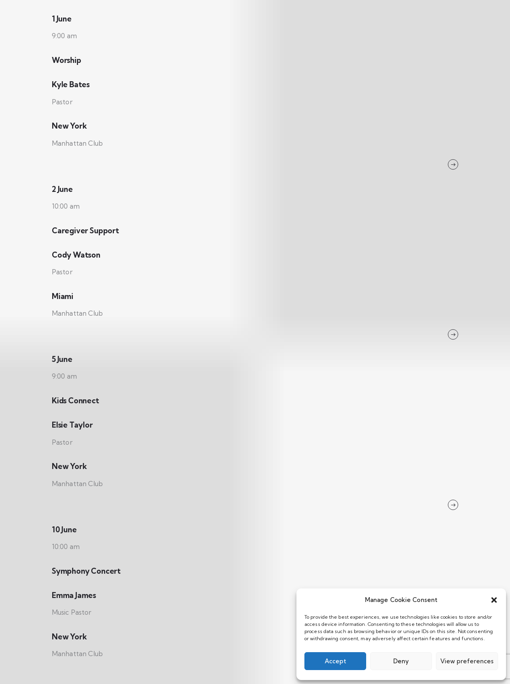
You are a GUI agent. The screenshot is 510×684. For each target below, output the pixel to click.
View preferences (467, 661)
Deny (401, 661)
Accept (335, 661)
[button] (494, 600)
